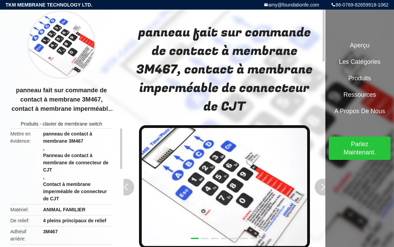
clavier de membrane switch (72, 124)
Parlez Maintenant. (360, 148)
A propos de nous (359, 111)
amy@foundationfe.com (293, 5)
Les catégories (359, 61)
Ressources (359, 94)
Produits (29, 124)
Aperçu (359, 45)
